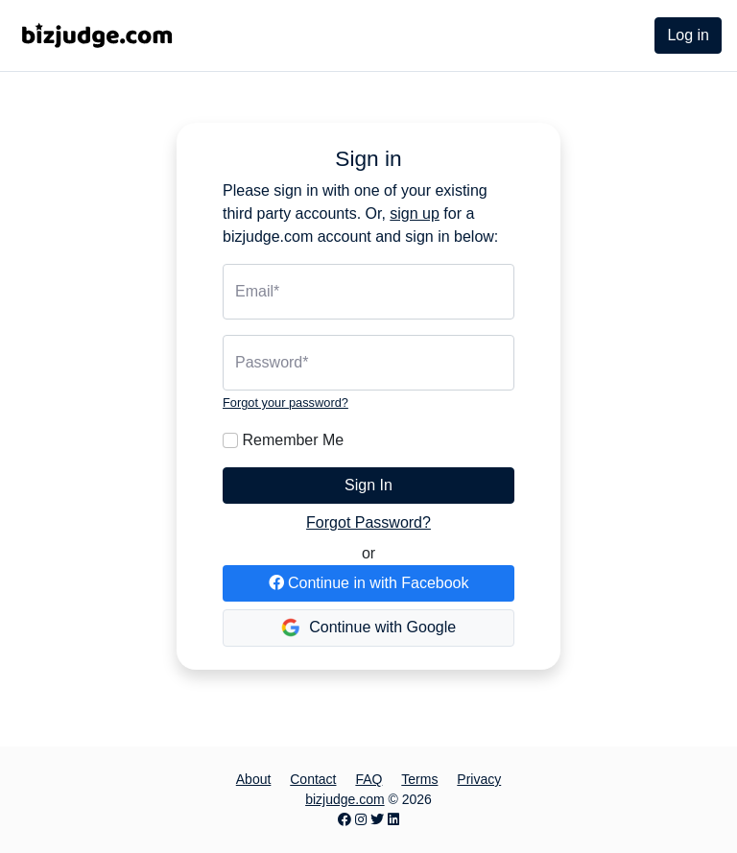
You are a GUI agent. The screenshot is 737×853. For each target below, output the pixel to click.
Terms (419, 779)
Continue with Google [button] (368, 627)
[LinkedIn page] (393, 819)
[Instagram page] (361, 819)
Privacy (479, 779)
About (254, 779)
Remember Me (293, 440)
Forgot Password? (368, 522)
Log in (688, 35)
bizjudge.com (345, 799)
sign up (415, 213)
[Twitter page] (377, 819)
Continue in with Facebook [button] (369, 583)
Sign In (368, 485)
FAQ (368, 779)
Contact (313, 779)
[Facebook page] (344, 819)
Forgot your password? (285, 402)
